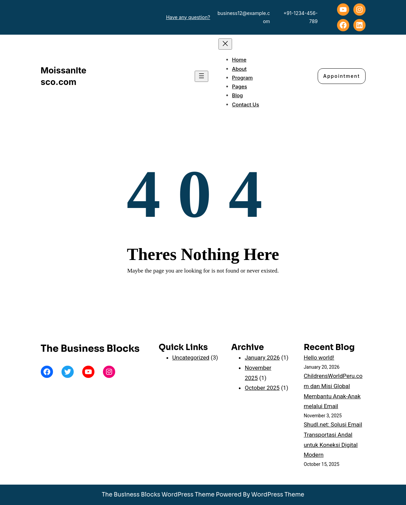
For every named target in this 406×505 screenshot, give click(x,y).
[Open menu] (201, 76)
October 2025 (262, 387)
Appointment (341, 76)
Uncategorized (190, 357)
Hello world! (319, 357)
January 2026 (262, 357)
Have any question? (188, 17)
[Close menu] (225, 44)
